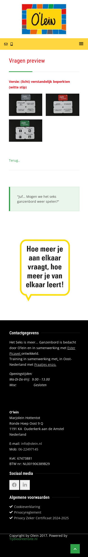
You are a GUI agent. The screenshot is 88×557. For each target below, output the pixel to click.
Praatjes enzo (44, 364)
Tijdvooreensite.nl (23, 539)
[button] (81, 44)
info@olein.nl (31, 443)
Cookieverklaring (27, 506)
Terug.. (14, 160)
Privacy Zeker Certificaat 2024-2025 (41, 518)
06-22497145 (28, 449)
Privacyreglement (27, 512)
